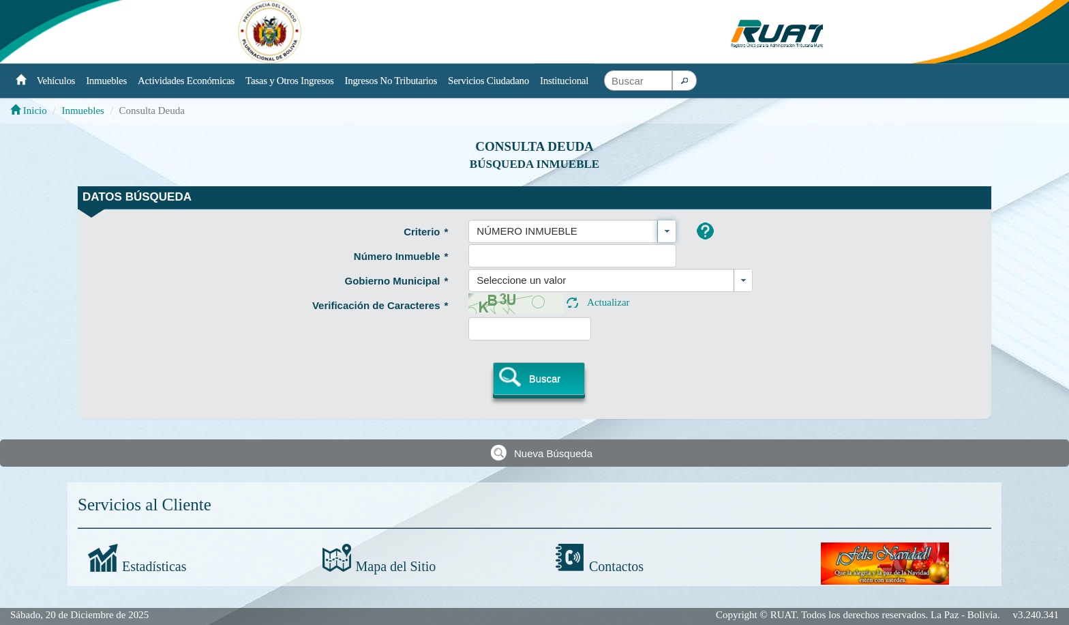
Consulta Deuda (534, 146)
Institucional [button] (564, 80)
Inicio (28, 110)
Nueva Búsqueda (553, 453)
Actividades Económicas (186, 80)
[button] (684, 80)
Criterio (426, 231)
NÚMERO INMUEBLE (527, 231)
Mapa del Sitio (396, 566)
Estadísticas (154, 566)
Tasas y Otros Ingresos (289, 80)
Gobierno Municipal (396, 281)
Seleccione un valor (521, 280)
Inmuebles (106, 80)
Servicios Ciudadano (488, 80)
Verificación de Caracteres (380, 305)
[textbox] (638, 80)
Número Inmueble (401, 256)
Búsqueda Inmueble (534, 164)
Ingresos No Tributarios (391, 80)
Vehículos (56, 80)
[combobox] (572, 231)
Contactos (616, 566)
